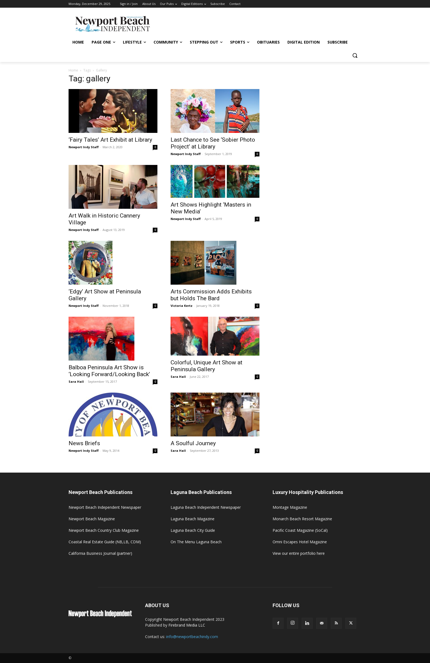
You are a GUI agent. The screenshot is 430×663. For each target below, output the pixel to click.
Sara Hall (76, 381)
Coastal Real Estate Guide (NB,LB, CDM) (105, 541)
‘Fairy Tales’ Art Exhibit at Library (110, 139)
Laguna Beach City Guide (193, 530)
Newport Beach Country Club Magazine (104, 530)
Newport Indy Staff (84, 147)
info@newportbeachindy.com (192, 636)
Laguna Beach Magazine (192, 518)
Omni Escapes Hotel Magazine (300, 541)
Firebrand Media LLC (186, 625)
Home (73, 70)
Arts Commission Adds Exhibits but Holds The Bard (211, 295)
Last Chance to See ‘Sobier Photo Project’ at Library (213, 143)
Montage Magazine (290, 507)
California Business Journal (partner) (100, 553)
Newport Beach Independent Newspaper (105, 507)
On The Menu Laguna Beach (196, 541)
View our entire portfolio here (299, 553)
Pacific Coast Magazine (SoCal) (300, 530)
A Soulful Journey (193, 443)
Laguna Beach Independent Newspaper (206, 507)
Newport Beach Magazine (92, 518)
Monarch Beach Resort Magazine (302, 518)
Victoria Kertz (182, 306)
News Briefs (84, 443)
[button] (354, 55)
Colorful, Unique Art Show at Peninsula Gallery (206, 366)
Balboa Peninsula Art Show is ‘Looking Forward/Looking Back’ (109, 371)
